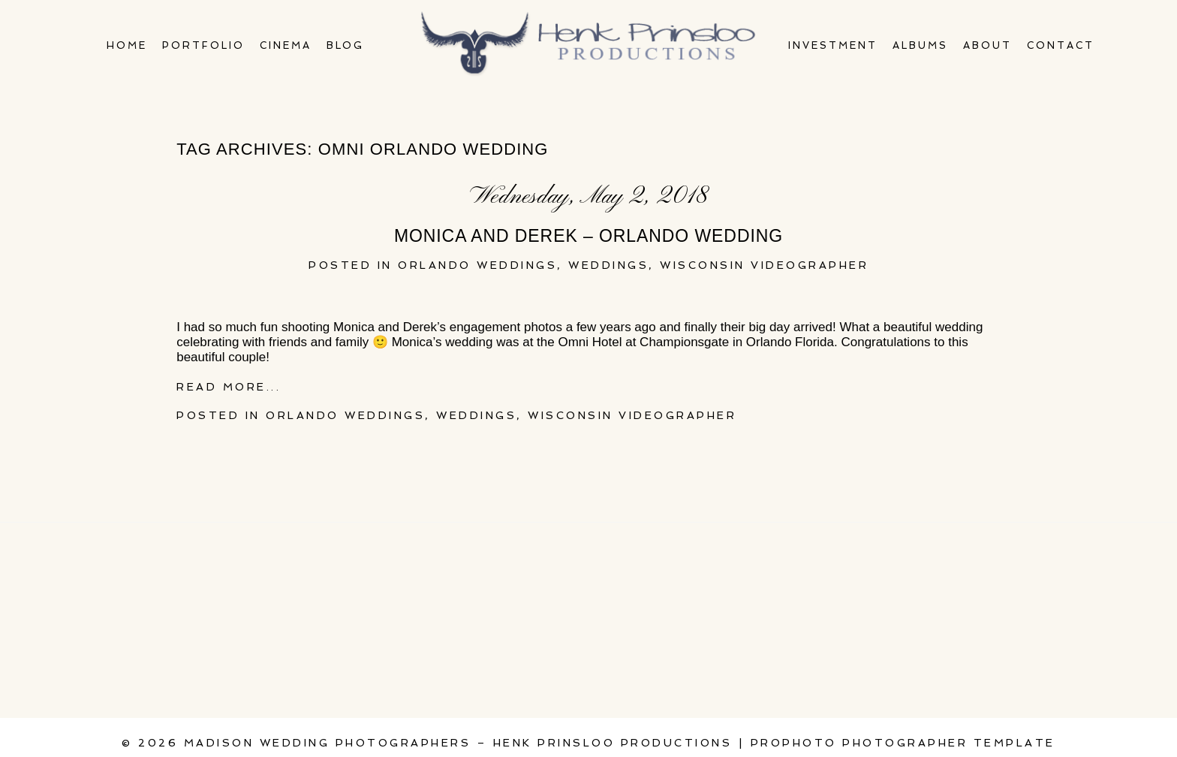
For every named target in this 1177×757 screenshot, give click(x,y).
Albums (920, 45)
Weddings (608, 265)
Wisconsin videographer (764, 265)
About (987, 45)
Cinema (286, 45)
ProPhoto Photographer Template (903, 743)
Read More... (228, 387)
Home (127, 45)
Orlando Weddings (477, 265)
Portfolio (203, 45)
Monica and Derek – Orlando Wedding (588, 236)
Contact (1060, 45)
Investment (832, 45)
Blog (346, 45)
